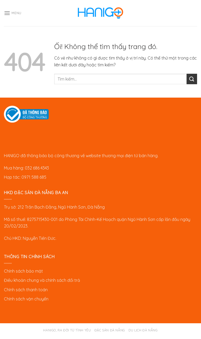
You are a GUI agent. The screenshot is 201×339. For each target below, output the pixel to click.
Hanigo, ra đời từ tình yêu (67, 330)
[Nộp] (192, 79)
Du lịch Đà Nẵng (143, 330)
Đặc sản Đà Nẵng (109, 330)
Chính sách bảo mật (23, 271)
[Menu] (12, 13)
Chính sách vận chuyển (26, 298)
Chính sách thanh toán (26, 289)
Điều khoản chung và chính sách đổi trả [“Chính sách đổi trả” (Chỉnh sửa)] (42, 280)
